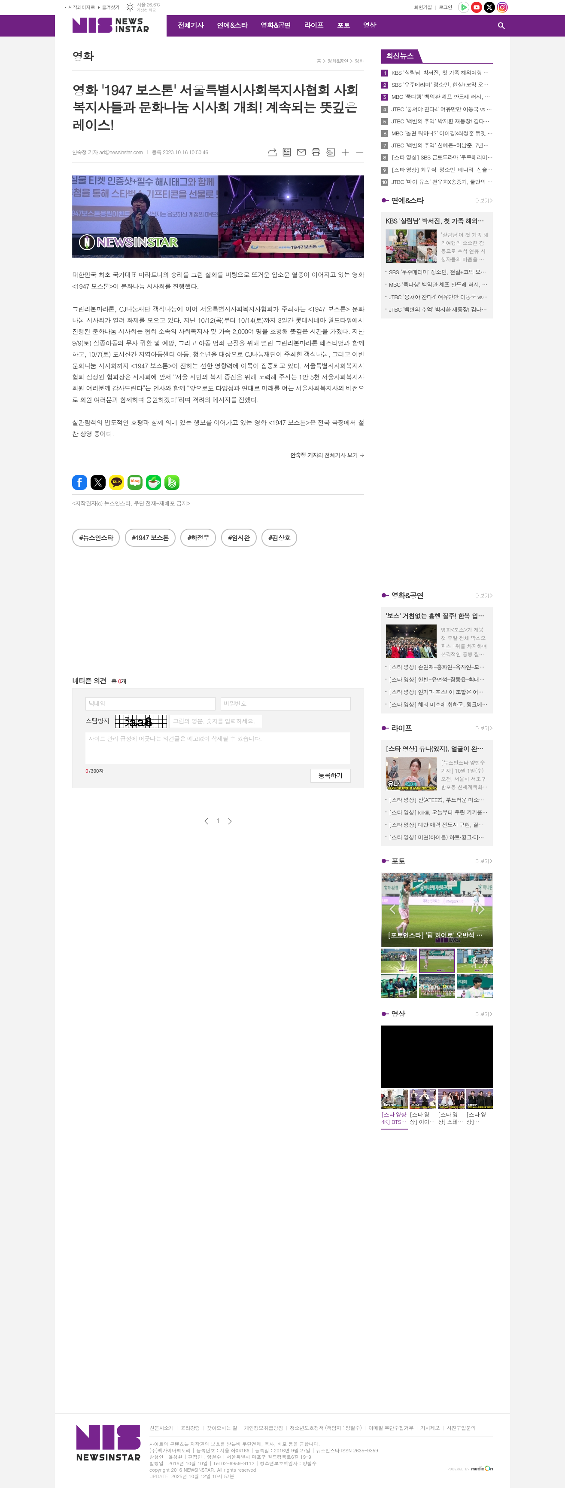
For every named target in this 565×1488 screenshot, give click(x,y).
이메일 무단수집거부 (390, 1428)
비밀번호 (235, 703)
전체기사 (191, 25)
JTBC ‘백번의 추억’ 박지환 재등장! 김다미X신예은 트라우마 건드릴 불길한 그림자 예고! (442, 121)
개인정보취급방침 (263, 1428)
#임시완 (239, 537)
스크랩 (330, 152)
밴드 (171, 482)
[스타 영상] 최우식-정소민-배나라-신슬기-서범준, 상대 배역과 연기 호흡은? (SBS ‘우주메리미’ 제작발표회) (442, 170)
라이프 (313, 25)
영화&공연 (276, 25)
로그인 (445, 7)
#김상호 (279, 537)
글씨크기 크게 (345, 152)
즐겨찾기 (110, 7)
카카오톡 (116, 482)
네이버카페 (153, 482)
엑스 (98, 482)
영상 (369, 25)
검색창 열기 (501, 26)
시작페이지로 (81, 7)
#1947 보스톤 (150, 537)
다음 (230, 821)
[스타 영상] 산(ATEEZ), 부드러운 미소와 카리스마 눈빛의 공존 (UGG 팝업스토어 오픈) (439, 800)
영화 (359, 61)
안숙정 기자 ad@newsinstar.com (107, 152)
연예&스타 (232, 25)
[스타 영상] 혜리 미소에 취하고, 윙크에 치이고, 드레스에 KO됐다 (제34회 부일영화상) (439, 704)
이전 (206, 821)
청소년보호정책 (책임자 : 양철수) (325, 1428)
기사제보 (430, 1428)
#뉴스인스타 (96, 537)
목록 (286, 152)
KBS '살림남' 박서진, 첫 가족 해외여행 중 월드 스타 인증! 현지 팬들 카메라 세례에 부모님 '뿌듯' (442, 73)
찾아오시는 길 (222, 1428)
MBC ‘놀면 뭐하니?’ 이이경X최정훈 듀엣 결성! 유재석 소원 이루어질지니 (442, 133)
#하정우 (198, 537)
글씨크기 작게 (359, 152)
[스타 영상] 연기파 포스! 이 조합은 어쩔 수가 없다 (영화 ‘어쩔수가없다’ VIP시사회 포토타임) (439, 692)
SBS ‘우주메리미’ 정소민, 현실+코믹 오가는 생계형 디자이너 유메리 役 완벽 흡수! (442, 85)
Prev (392, 909)
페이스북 (79, 482)
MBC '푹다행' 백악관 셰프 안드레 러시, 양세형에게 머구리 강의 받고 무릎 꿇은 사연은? (442, 97)
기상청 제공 (146, 10)
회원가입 (423, 7)
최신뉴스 (399, 56)
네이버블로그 (135, 482)
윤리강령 (190, 1428)
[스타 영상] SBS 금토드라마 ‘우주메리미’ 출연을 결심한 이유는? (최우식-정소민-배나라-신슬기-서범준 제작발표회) (442, 157)
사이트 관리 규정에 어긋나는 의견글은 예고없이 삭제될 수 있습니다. (175, 738)
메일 (301, 152)
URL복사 (272, 152)
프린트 (316, 152)
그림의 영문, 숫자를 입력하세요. (214, 721)
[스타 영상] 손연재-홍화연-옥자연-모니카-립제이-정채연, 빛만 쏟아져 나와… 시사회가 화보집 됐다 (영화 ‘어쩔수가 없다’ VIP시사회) (439, 667)
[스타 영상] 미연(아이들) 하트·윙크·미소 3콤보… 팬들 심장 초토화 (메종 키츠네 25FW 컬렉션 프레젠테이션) (439, 837)
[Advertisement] (218, 615)
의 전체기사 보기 (324, 455)
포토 (343, 25)
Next (481, 909)
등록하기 (331, 775)
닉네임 (96, 703)
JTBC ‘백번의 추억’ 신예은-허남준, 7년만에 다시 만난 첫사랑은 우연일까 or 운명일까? (442, 145)
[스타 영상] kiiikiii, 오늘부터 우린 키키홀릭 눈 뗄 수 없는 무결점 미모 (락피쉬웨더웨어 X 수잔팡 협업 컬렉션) (439, 812)
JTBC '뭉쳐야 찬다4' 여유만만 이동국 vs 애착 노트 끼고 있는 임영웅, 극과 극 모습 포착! (442, 109)
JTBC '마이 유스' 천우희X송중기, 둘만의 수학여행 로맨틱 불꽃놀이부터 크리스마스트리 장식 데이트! (442, 182)
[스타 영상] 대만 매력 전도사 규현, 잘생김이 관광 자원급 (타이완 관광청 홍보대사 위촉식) (439, 825)
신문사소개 (161, 1428)
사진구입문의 (461, 1428)
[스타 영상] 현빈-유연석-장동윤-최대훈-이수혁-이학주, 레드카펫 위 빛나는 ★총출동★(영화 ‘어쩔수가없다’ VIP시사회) (439, 679)
